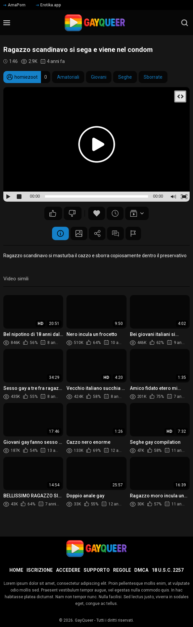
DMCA (141, 570)
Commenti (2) (115, 233)
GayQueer (84, 620)
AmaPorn (14, 5)
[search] (185, 23)
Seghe (125, 77)
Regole (122, 570)
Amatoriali (68, 77)
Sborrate (153, 77)
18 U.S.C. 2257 (168, 570)
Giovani (98, 77)
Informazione (60, 233)
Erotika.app (48, 5)
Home (16, 570)
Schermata (79, 233)
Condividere (97, 233)
